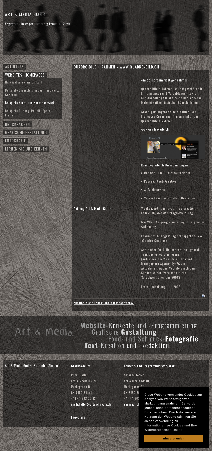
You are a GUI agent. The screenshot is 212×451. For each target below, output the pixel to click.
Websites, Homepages (25, 75)
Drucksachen (17, 124)
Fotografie (15, 140)
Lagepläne (78, 417)
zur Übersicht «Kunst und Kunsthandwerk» (104, 302)
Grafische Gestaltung (26, 132)
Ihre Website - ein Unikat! (23, 82)
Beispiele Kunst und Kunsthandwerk (30, 103)
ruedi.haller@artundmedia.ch (91, 404)
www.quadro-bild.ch (155, 129)
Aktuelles (14, 66)
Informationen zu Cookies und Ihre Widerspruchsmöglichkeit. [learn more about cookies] (170, 427)
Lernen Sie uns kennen (26, 149)
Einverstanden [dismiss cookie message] (173, 438)
